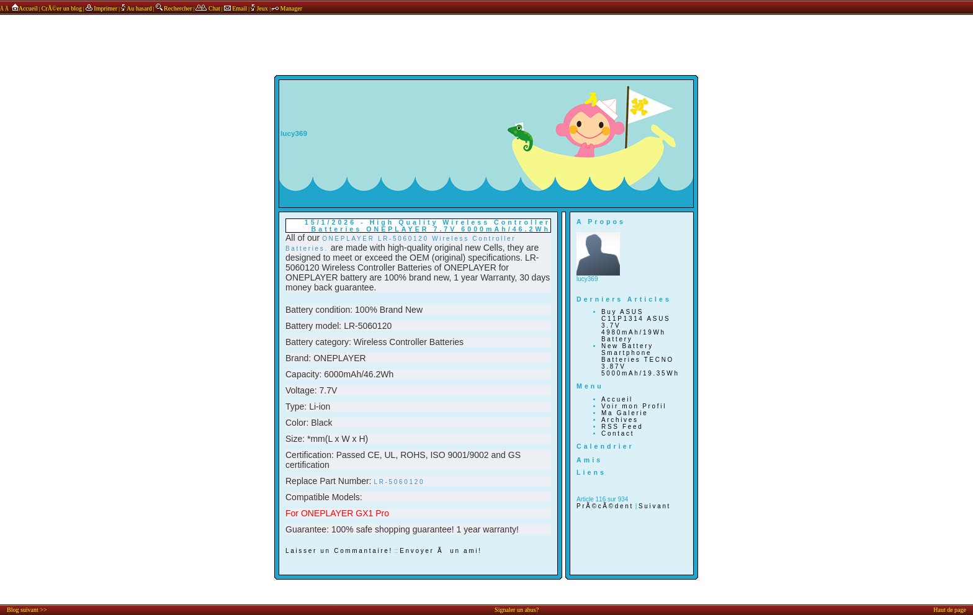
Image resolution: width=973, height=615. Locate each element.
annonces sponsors (486, 33)
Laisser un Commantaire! (339, 550)
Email (235, 8)
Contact (617, 433)
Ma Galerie (624, 413)
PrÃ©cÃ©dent (605, 506)
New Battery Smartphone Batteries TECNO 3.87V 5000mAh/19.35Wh (640, 360)
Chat (207, 8)
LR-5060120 (399, 481)
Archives (620, 419)
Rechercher (174, 8)
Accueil (24, 8)
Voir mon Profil (633, 406)
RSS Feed (622, 426)
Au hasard (136, 8)
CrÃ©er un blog (62, 8)
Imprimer (101, 8)
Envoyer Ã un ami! (441, 550)
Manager (287, 8)
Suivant (655, 506)
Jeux (260, 8)
